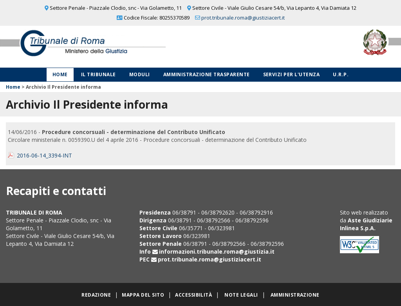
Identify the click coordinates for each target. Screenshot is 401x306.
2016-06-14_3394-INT (44, 155)
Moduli (139, 74)
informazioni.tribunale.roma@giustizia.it (217, 251)
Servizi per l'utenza (291, 74)
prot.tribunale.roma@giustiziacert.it (243, 17)
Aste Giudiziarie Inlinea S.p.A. (366, 224)
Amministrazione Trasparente (206, 74)
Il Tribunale (98, 74)
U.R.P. (341, 74)
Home (60, 74)
